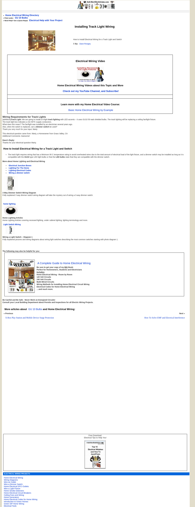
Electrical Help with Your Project (45, 20)
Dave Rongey (85, 44)
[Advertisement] (93, 356)
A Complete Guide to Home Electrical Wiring (63, 263)
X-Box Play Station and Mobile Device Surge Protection (29, 318)
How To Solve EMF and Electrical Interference (164, 318)
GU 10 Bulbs (21, 18)
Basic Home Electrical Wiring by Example (90, 110)
